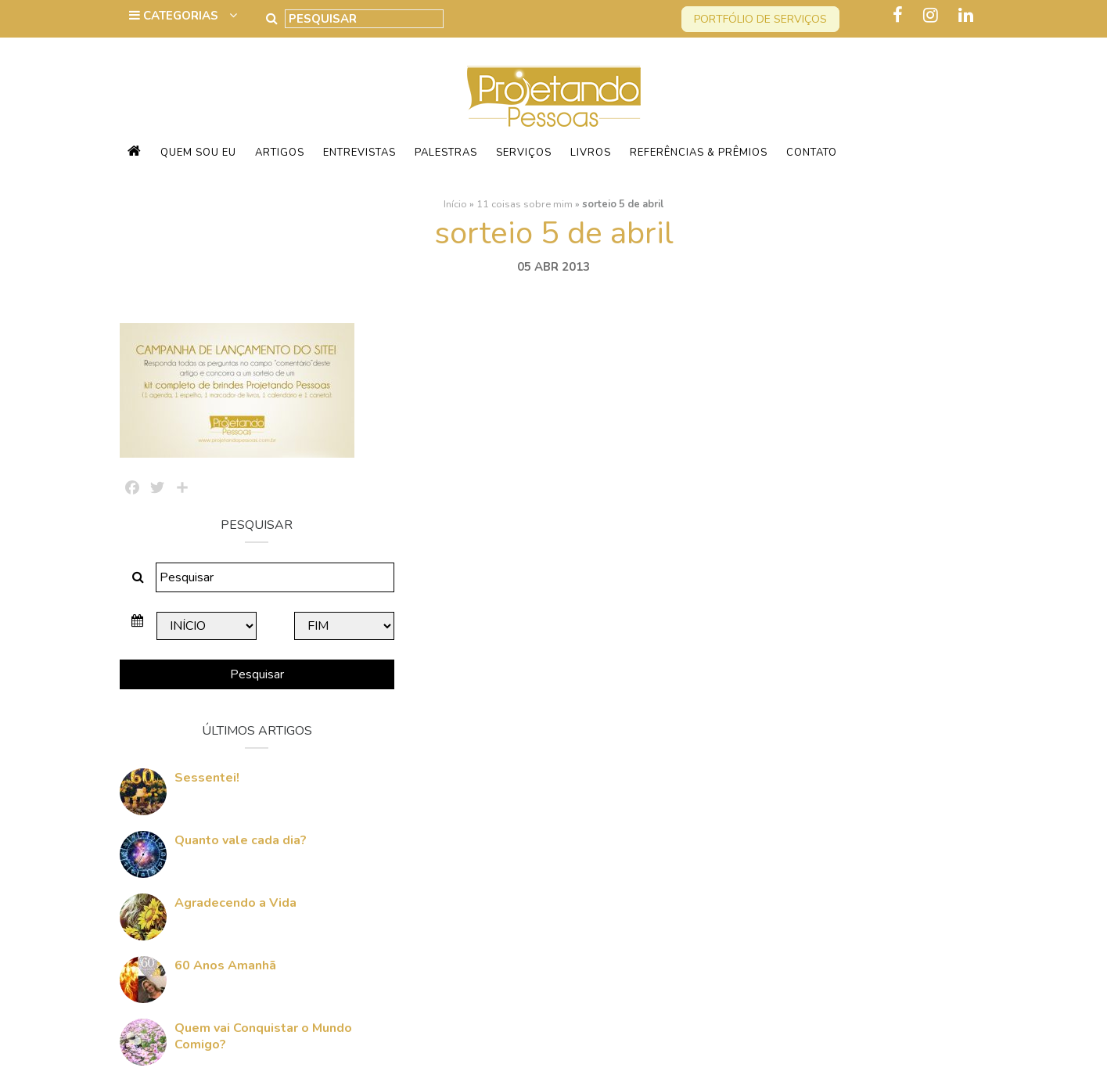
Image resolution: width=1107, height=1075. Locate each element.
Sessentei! (801, 586)
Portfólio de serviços (760, 19)
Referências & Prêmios (698, 153)
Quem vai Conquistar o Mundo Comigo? (858, 844)
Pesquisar (851, 482)
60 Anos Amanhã (820, 773)
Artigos (279, 153)
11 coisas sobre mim (524, 204)
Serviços (524, 153)
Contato (811, 153)
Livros (590, 153)
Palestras (446, 153)
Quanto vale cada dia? (835, 648)
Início (455, 204)
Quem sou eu (198, 153)
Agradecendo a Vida (830, 711)
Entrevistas (359, 153)
